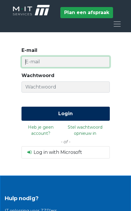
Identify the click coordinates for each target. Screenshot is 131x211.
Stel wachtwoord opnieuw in (85, 130)
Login (65, 113)
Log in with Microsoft (54, 152)
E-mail (29, 50)
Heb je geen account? (41, 130)
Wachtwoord (37, 75)
